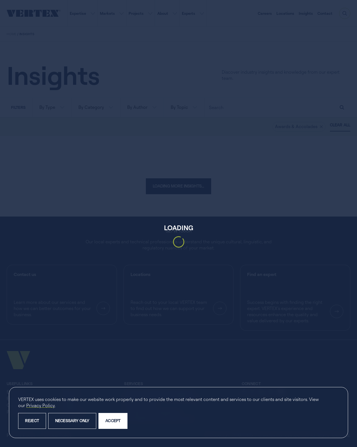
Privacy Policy (40, 405)
